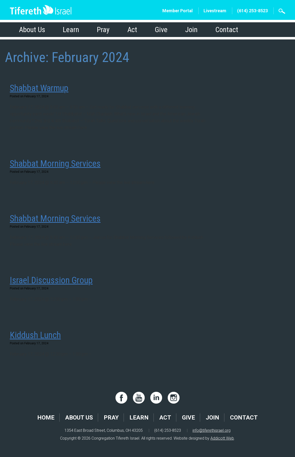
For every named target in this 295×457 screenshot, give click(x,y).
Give (161, 29)
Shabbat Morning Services (55, 164)
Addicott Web (222, 438)
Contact (226, 29)
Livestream (215, 10)
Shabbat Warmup (39, 88)
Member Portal (177, 10)
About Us (32, 29)
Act (132, 29)
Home (45, 417)
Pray (103, 29)
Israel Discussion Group (51, 280)
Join (191, 29)
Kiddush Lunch (35, 335)
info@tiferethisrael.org (211, 430)
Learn (71, 29)
